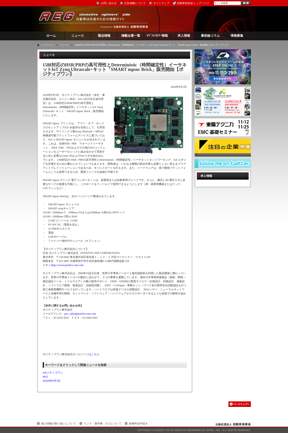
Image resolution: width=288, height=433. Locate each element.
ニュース (77, 35)
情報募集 (237, 35)
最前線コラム (210, 35)
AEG (87, 18)
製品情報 (104, 35)
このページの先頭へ (239, 404)
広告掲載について (135, 3)
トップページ (47, 45)
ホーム (51, 35)
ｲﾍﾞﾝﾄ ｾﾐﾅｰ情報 (157, 35)
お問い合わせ (109, 3)
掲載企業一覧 (130, 35)
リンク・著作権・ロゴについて (103, 423)
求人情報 (184, 35)
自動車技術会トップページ (193, 3)
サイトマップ (161, 3)
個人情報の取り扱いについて (58, 423)
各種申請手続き (138, 423)
